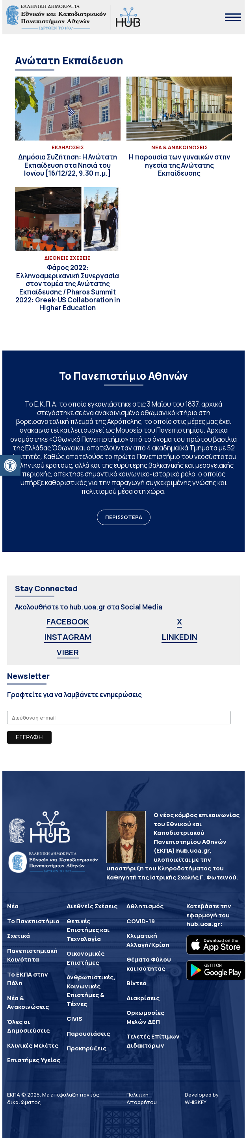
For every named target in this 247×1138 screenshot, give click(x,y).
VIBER (68, 652)
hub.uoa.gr (203, 924)
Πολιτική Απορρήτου (141, 1098)
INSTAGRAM (67, 637)
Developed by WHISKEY (202, 1098)
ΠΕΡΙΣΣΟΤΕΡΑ (123, 517)
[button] (10, 465)
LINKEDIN (179, 637)
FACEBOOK (67, 621)
